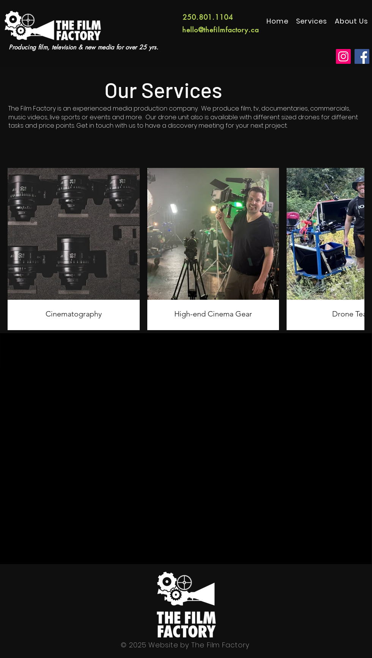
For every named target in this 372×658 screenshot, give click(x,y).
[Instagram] (343, 56)
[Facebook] (362, 56)
